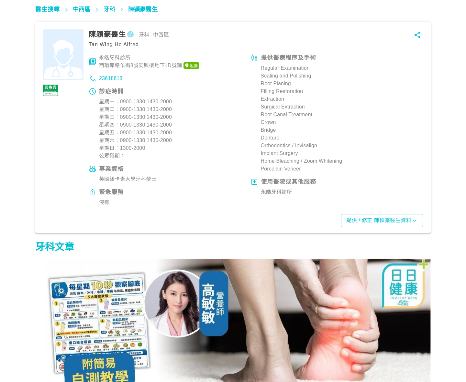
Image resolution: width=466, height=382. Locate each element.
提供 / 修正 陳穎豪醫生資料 (382, 220)
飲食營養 (48, 353)
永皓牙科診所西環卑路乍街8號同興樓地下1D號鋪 (149, 62)
